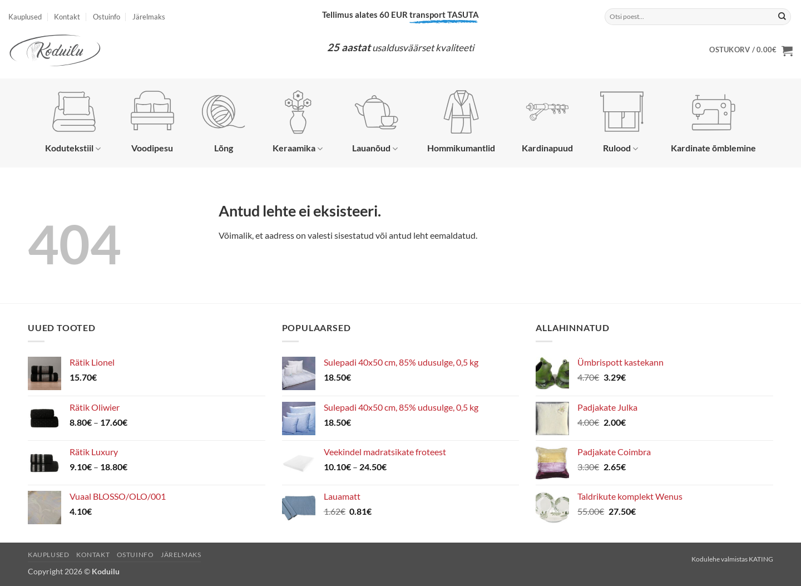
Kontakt (67, 16)
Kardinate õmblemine (713, 121)
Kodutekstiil (73, 122)
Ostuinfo (106, 16)
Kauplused (25, 16)
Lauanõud (375, 122)
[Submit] (782, 16)
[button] (751, 50)
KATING (761, 559)
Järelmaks (148, 16)
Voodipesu (152, 121)
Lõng (223, 121)
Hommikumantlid (461, 121)
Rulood (622, 122)
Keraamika (298, 122)
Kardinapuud (547, 121)
